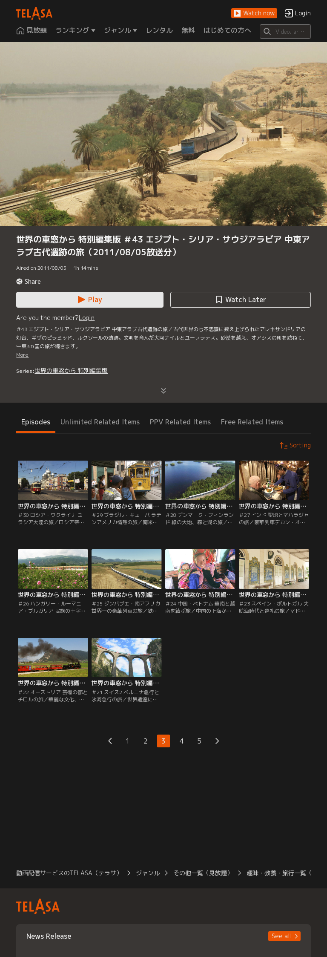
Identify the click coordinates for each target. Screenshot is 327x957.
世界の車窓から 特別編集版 (71, 370)
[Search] (285, 31)
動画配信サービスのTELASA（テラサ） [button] (69, 873)
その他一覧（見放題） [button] (203, 873)
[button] (254, 13)
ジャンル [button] (148, 873)
